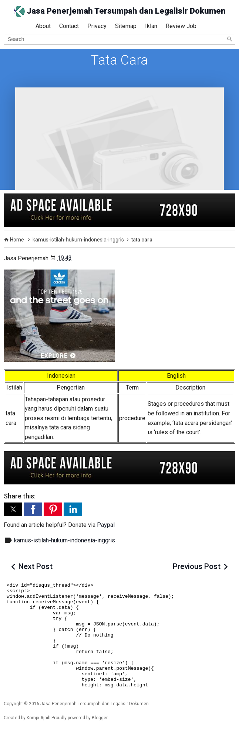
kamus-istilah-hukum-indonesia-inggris (64, 540)
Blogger (100, 717)
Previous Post (197, 566)
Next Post (35, 566)
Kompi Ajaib (38, 717)
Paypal (106, 524)
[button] (13, 509)
